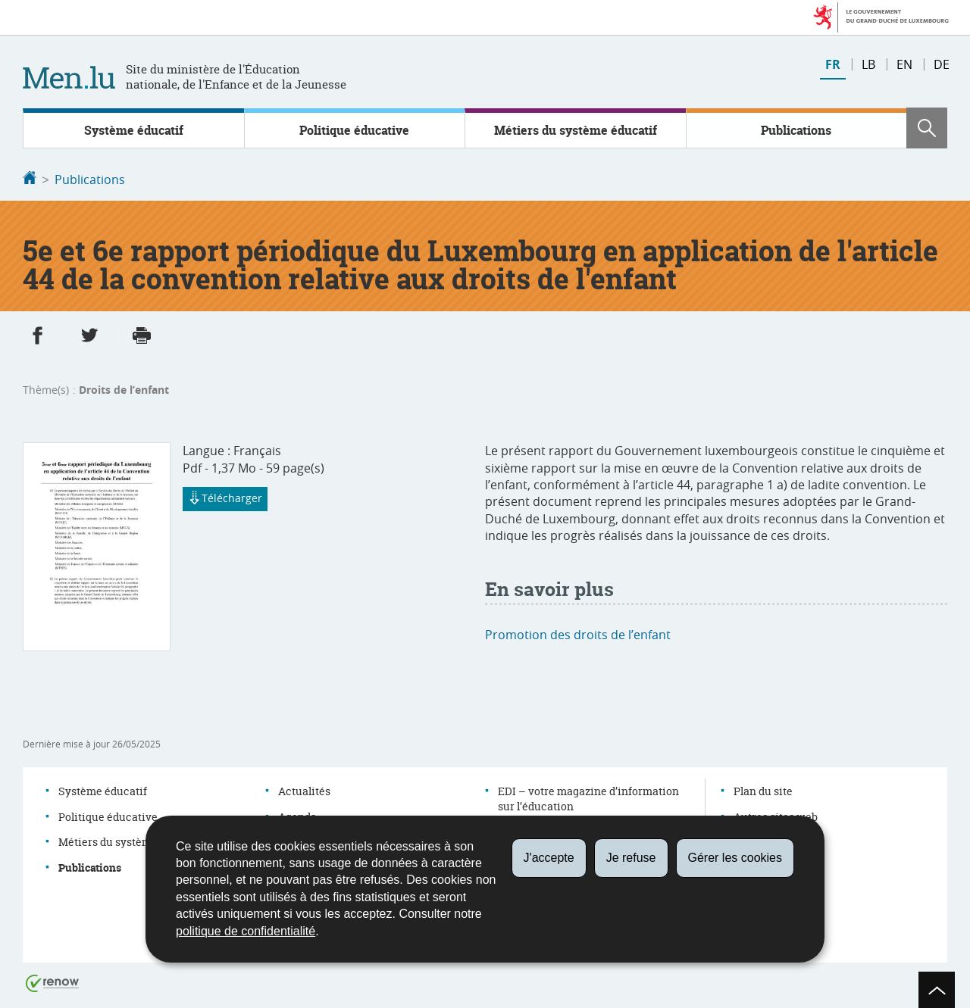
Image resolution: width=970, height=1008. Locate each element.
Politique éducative (354, 130)
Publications (796, 130)
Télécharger (225, 498)
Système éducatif (133, 130)
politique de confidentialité (245, 931)
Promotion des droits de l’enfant (578, 633)
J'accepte (549, 857)
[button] (926, 128)
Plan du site (763, 789)
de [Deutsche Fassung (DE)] (942, 64)
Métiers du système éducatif (575, 130)
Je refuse (631, 857)
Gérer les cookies (735, 857)
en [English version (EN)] (904, 64)
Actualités (304, 789)
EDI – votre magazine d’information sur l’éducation (588, 797)
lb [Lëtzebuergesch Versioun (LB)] (868, 64)
